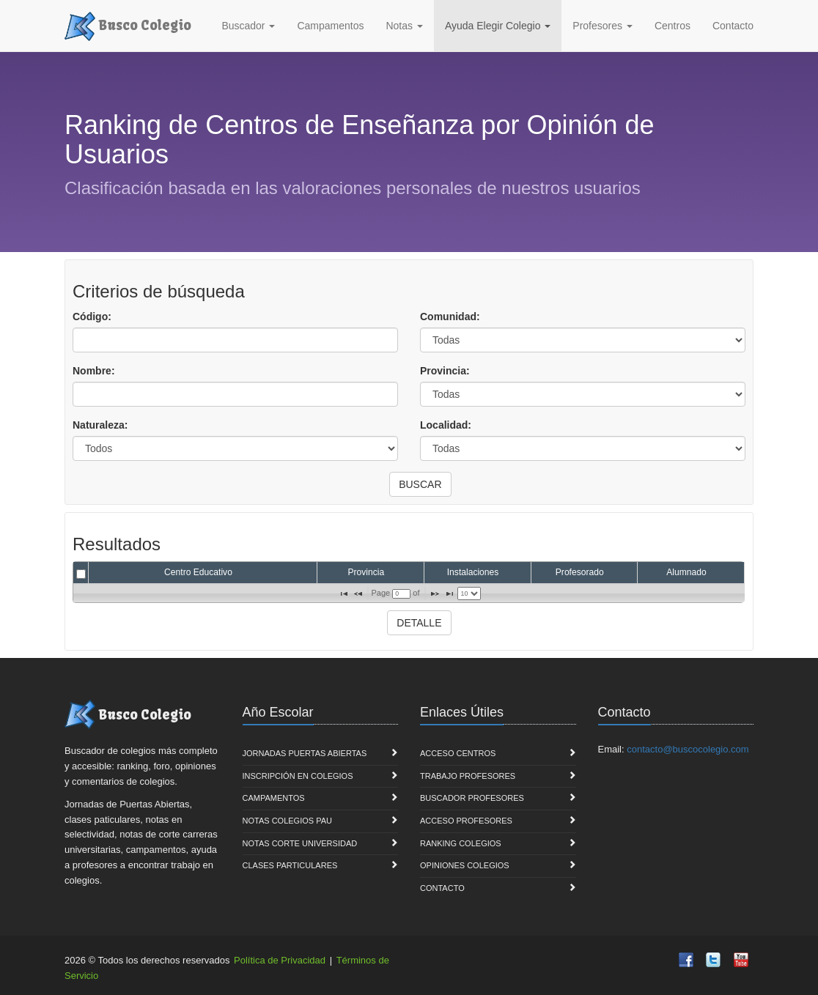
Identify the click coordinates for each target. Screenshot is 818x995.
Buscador (248, 26)
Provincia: (445, 371)
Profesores (602, 26)
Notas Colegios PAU (287, 820)
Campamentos (330, 26)
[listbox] (469, 593)
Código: (92, 316)
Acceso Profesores (466, 820)
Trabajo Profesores (467, 776)
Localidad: (445, 425)
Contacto (732, 26)
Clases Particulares (290, 865)
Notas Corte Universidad (300, 843)
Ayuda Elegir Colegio (497, 26)
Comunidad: (450, 316)
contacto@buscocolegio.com (687, 749)
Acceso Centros (457, 753)
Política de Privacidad (279, 960)
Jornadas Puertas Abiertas (305, 753)
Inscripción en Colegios (298, 776)
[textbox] (401, 594)
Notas (404, 26)
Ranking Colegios (460, 843)
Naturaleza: (100, 425)
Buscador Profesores (472, 798)
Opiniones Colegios (464, 865)
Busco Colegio (128, 24)
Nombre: (94, 371)
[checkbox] (81, 574)
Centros (672, 26)
